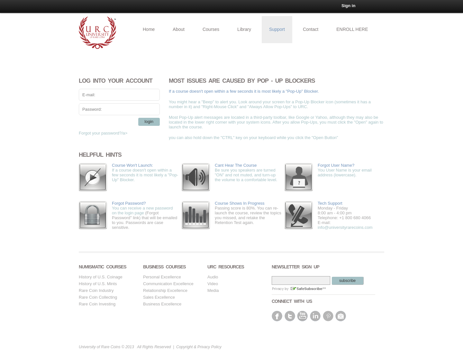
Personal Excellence (162, 277)
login (149, 121)
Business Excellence (162, 304)
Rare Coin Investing (97, 304)
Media (213, 290)
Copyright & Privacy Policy (199, 347)
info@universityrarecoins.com (345, 227)
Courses (211, 29)
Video (212, 283)
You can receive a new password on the (145, 208)
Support (277, 29)
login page (134, 212)
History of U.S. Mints (98, 283)
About (179, 29)
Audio (212, 277)
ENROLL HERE (352, 29)
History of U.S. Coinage (101, 277)
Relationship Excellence (165, 290)
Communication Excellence (168, 283)
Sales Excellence (159, 297)
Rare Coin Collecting (98, 297)
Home (149, 29)
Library (244, 29)
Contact (310, 29)
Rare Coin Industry (96, 290)
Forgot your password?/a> (103, 133)
